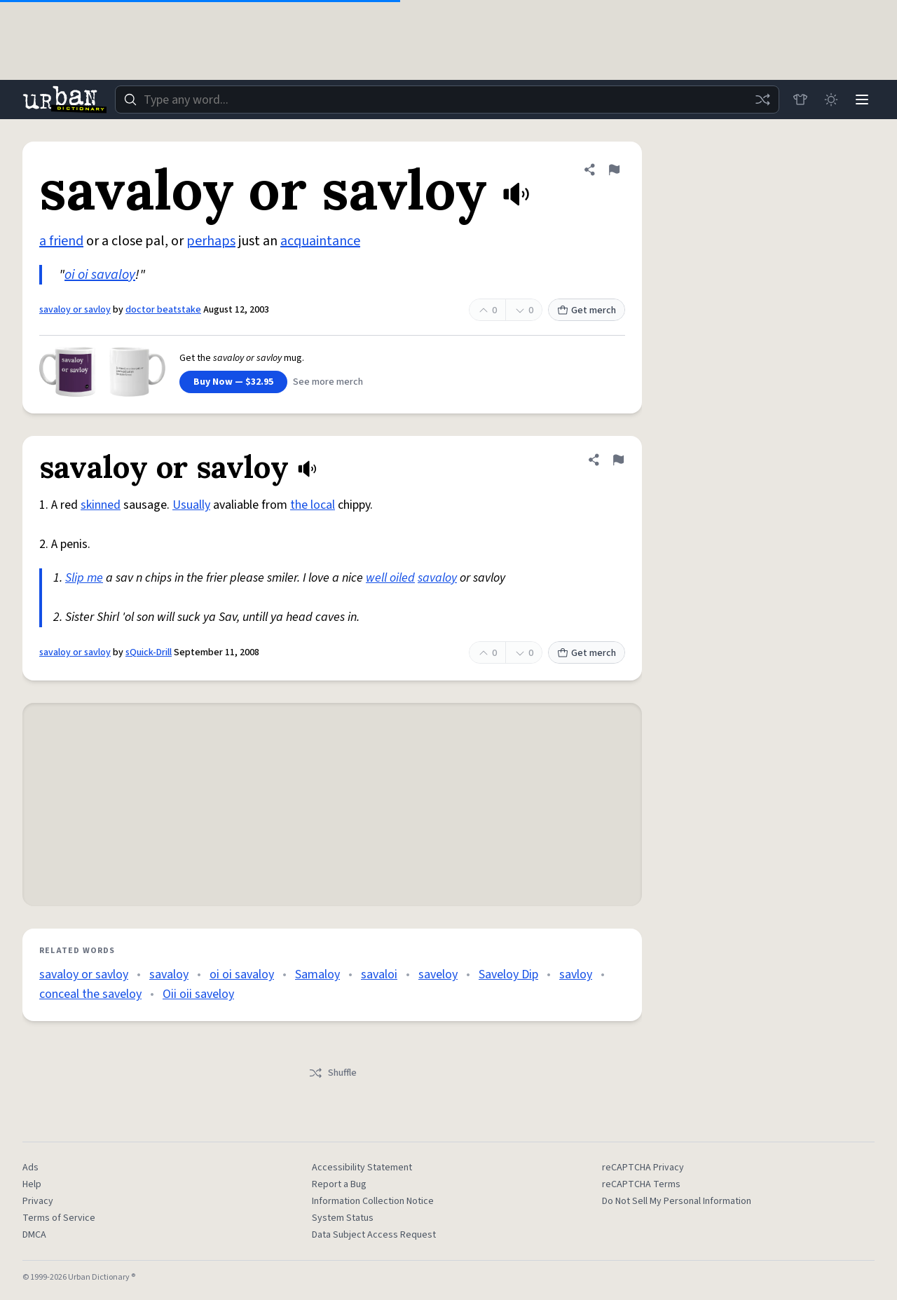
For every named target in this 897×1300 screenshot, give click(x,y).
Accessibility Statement (362, 1168)
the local (312, 505)
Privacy (37, 1201)
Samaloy (317, 974)
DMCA (34, 1235)
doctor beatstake (163, 310)
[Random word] (762, 99)
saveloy (438, 974)
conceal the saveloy (90, 994)
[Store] (800, 99)
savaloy (437, 578)
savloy (575, 974)
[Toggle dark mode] (831, 99)
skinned (101, 505)
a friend (61, 241)
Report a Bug (339, 1184)
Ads (30, 1168)
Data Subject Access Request (374, 1235)
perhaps (210, 241)
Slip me (84, 578)
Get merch (586, 310)
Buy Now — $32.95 (233, 382)
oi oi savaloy (99, 275)
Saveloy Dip (508, 974)
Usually (191, 505)
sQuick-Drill (148, 652)
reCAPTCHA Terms (641, 1184)
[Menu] (862, 99)
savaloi (379, 974)
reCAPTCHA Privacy (643, 1168)
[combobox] (447, 99)
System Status (343, 1218)
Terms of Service (58, 1218)
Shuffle (332, 1073)
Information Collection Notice (373, 1201)
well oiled (390, 578)
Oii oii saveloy (198, 994)
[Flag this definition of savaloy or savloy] (614, 169)
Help (31, 1184)
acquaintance (320, 241)
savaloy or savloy (75, 310)
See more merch (328, 382)
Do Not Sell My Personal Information (676, 1201)
